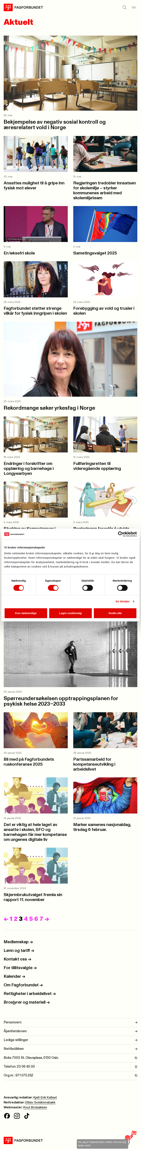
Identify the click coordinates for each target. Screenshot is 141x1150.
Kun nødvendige (26, 613)
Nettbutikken (70, 1049)
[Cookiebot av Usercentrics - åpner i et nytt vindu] (121, 534)
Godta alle (115, 613)
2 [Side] (15, 919)
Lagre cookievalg (70, 613)
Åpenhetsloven (70, 1031)
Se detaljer (123, 601)
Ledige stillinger (70, 1040)
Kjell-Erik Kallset (45, 1097)
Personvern (70, 1022)
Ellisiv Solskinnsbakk (40, 1102)
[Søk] (124, 7)
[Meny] (133, 7)
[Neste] (47, 919)
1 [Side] (11, 919)
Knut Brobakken (35, 1107)
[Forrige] (6, 919)
